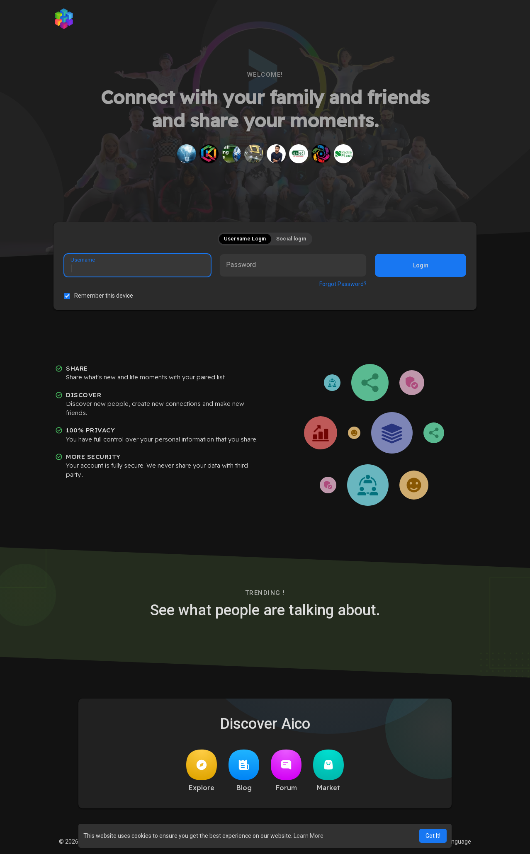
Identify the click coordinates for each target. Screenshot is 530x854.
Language (455, 841)
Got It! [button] (432, 835)
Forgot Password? (343, 284)
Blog (244, 771)
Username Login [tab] (245, 238)
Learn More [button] (308, 835)
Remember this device (103, 295)
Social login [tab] (291, 238)
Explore (201, 771)
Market (328, 771)
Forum (286, 771)
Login (420, 265)
